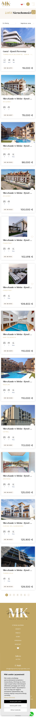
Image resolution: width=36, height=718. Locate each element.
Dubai (18, 636)
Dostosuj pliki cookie (15, 705)
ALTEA (18, 659)
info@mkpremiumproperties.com (18, 669)
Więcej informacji (9, 697)
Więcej (18, 633)
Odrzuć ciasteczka (15, 710)
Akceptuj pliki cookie (15, 701)
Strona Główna (18, 625)
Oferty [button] (18, 629)
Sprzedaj (18, 640)
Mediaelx (18, 715)
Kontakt (18, 644)
